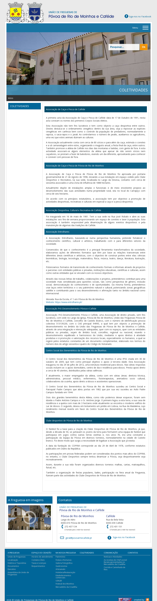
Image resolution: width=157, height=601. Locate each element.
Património (60, 556)
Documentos (13, 566)
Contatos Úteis (38, 560)
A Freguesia (13, 552)
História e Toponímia (17, 563)
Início (10, 98)
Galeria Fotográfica (64, 563)
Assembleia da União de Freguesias (18, 573)
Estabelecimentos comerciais (63, 576)
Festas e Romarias (63, 560)
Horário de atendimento (42, 556)
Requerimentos (38, 566)
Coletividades (87, 552)
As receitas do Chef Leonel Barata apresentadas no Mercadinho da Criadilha (115, 562)
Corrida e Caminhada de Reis (114, 568)
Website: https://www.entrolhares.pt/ (64, 302)
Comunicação (111, 552)
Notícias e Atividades (113, 556)
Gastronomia (61, 566)
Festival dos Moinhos (65, 583)
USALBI (59, 580)
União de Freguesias (16, 556)
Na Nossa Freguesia (66, 552)
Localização (13, 560)
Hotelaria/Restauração (65, 572)
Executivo (12, 569)
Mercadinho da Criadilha (66, 587)
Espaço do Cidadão (41, 552)
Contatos (133, 552)
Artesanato (60, 569)
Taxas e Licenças (39, 563)
